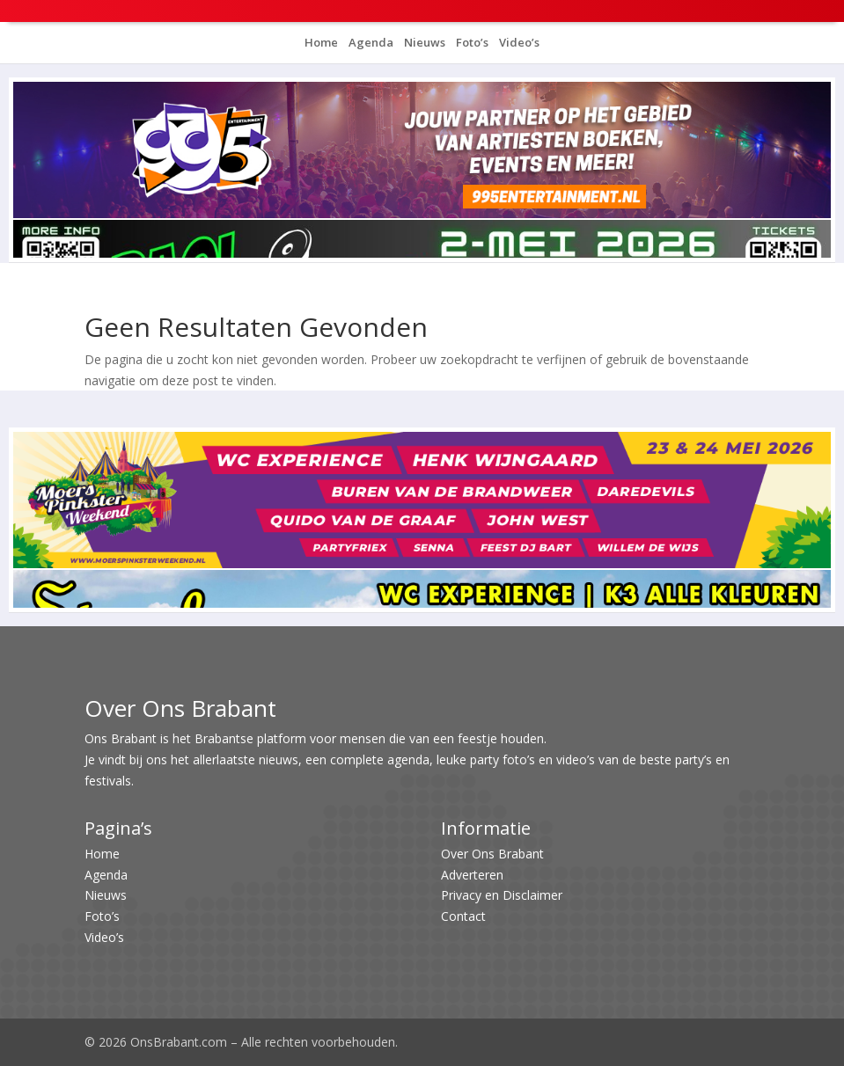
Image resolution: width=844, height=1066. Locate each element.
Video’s (517, 42)
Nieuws (423, 42)
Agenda (369, 42)
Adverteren (472, 874)
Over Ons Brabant (492, 853)
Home (321, 42)
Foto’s (470, 42)
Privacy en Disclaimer (501, 895)
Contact (463, 916)
